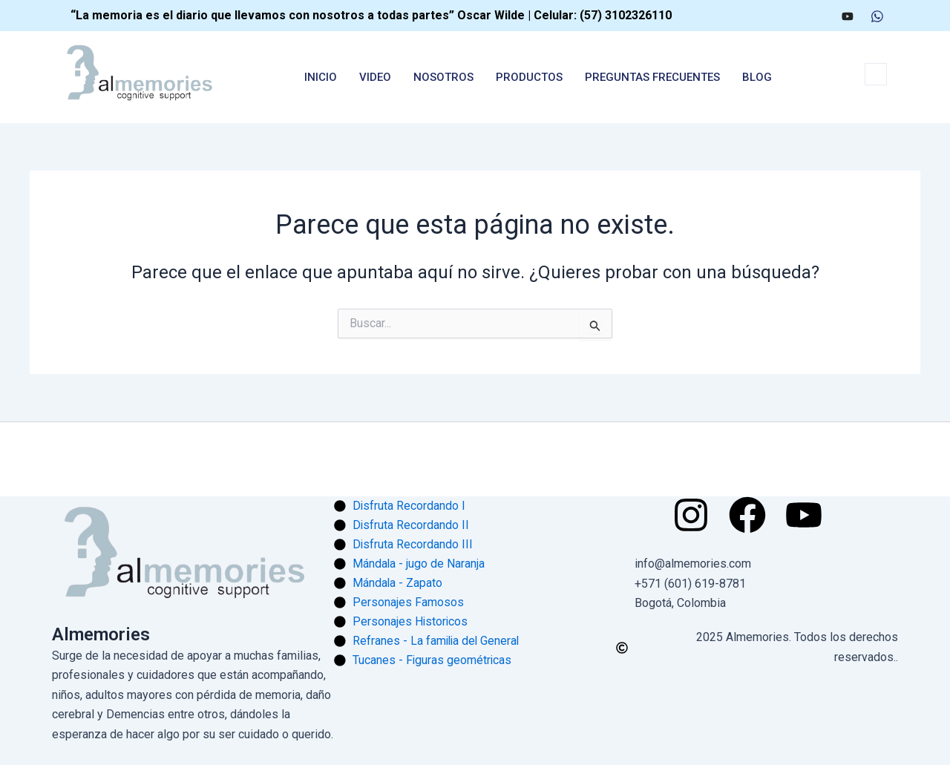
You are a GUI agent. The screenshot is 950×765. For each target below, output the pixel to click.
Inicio (320, 77)
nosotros (443, 77)
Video (375, 77)
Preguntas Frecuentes (652, 77)
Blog (757, 77)
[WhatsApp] (877, 15)
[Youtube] (848, 15)
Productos (529, 77)
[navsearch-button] (876, 74)
